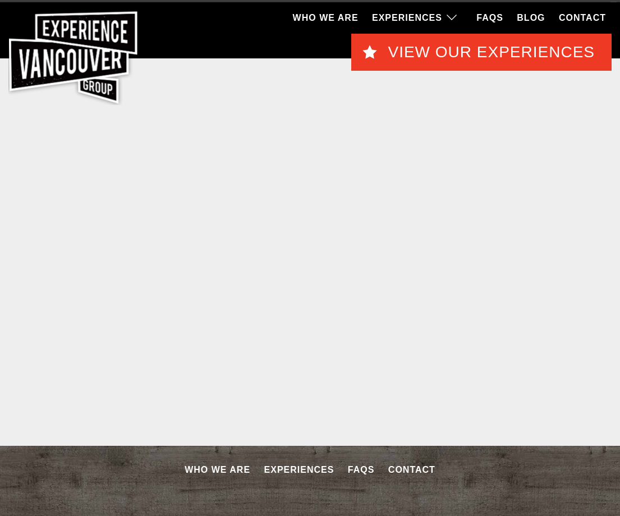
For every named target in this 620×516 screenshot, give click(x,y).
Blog (531, 16)
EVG (73, 57)
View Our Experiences (491, 51)
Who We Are (326, 16)
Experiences (407, 16)
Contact (582, 16)
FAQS (489, 16)
